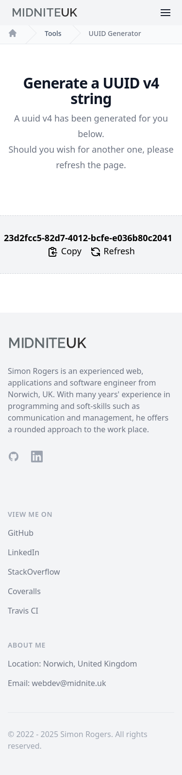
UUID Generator (115, 33)
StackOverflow (34, 571)
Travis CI (23, 610)
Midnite (44, 12)
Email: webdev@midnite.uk (57, 683)
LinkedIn (23, 552)
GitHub (20, 533)
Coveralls (24, 591)
